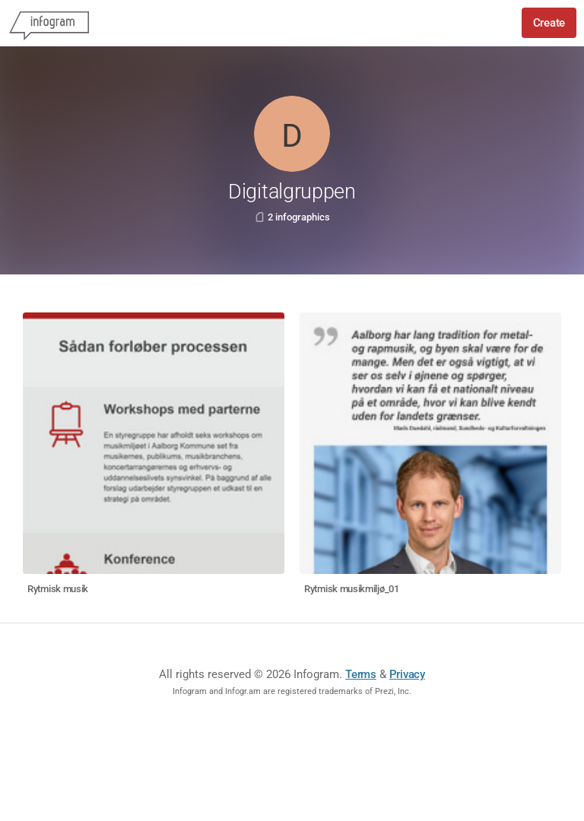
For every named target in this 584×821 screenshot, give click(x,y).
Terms (360, 674)
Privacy (407, 674)
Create (549, 23)
